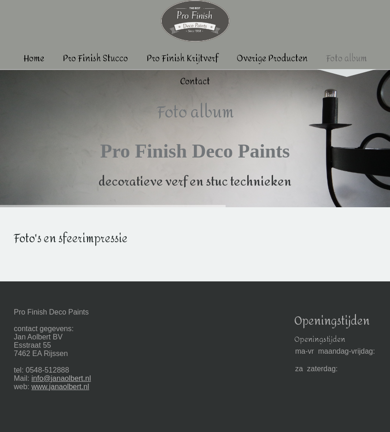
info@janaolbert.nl (61, 378)
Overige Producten (272, 59)
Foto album (346, 59)
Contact (195, 82)
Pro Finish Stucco (95, 59)
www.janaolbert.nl (60, 387)
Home (33, 59)
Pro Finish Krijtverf (182, 59)
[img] (195, 138)
